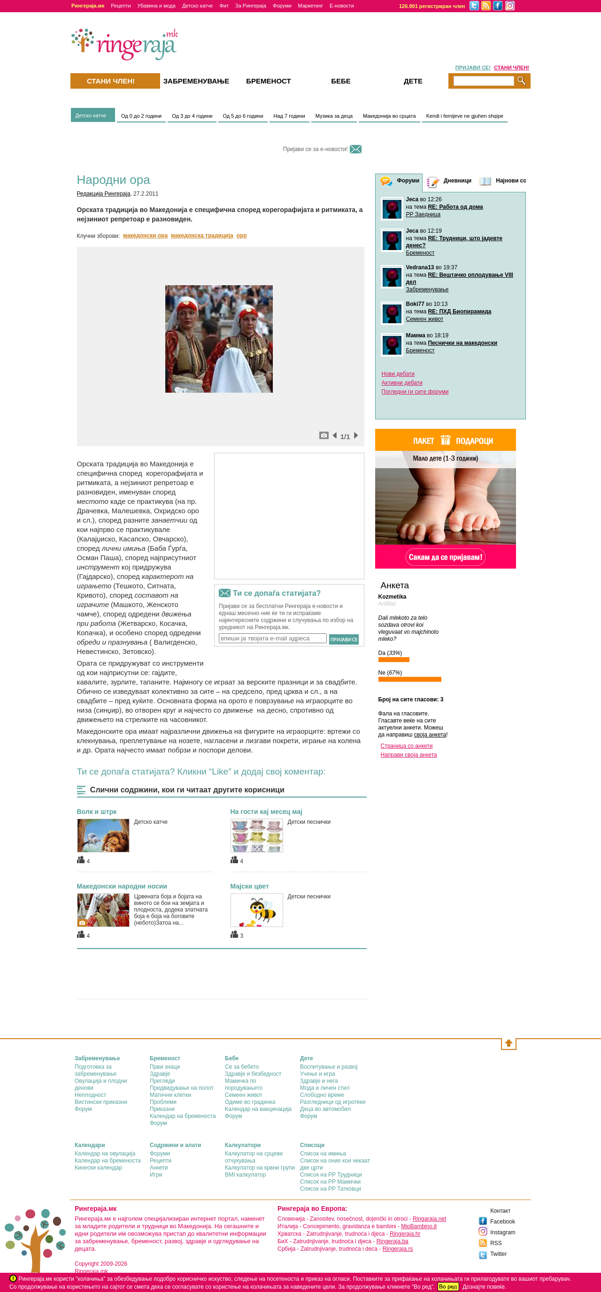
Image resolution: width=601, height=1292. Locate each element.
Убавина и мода (157, 5)
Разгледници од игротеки (332, 1102)
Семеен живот (425, 319)
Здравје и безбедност (253, 1074)
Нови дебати (398, 374)
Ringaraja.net (429, 1219)
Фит (224, 5)
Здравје (160, 1074)
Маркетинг (310, 5)
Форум (83, 1109)
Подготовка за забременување (95, 1070)
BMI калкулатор (245, 1174)
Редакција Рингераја (104, 193)
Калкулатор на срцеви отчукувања (254, 1157)
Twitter (498, 1254)
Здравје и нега (319, 1081)
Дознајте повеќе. (484, 1287)
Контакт (500, 1211)
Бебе (341, 81)
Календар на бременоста (183, 1116)
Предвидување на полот (182, 1088)
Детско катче (197, 5)
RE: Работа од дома (455, 207)
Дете (413, 81)
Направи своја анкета (409, 755)
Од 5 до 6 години (243, 116)
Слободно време (322, 1095)
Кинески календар (98, 1167)
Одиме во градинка (250, 1102)
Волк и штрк (97, 811)
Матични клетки (170, 1095)
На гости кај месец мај (266, 811)
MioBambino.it (419, 1226)
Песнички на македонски (462, 343)
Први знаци (165, 1067)
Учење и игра (317, 1074)
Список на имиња (323, 1153)
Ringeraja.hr (405, 1234)
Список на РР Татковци (330, 1189)
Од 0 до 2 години (141, 116)
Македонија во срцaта (389, 116)
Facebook (502, 1221)
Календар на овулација (105, 1153)
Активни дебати (402, 383)
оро (242, 235)
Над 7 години (289, 116)
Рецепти (121, 5)
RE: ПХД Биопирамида (459, 311)
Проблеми (163, 1102)
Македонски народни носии (122, 886)
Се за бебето (242, 1067)
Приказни (162, 1109)
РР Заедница (423, 214)
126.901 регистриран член (432, 6)
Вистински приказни (101, 1102)
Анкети (159, 1167)
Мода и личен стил (324, 1088)
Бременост (420, 253)
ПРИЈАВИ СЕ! (473, 67)
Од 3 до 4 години (192, 116)
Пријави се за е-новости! (315, 149)
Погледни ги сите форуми (415, 391)
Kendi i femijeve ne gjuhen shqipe (465, 116)
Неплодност (90, 1095)
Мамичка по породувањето (243, 1084)
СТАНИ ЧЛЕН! (511, 67)
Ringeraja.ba (392, 1241)
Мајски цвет (250, 886)
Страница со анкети (407, 746)
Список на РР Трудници (331, 1174)
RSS (496, 1243)
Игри (156, 1174)
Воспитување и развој (329, 1067)
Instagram (502, 1232)
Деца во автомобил (325, 1109)
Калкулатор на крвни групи (260, 1167)
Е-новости (342, 5)
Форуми (282, 5)
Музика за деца (334, 116)
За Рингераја (250, 5)
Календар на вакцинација (258, 1109)
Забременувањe (196, 81)
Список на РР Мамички (330, 1181)
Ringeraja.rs (398, 1249)
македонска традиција (202, 235)
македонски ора (145, 235)
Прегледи (162, 1081)
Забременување (427, 289)
